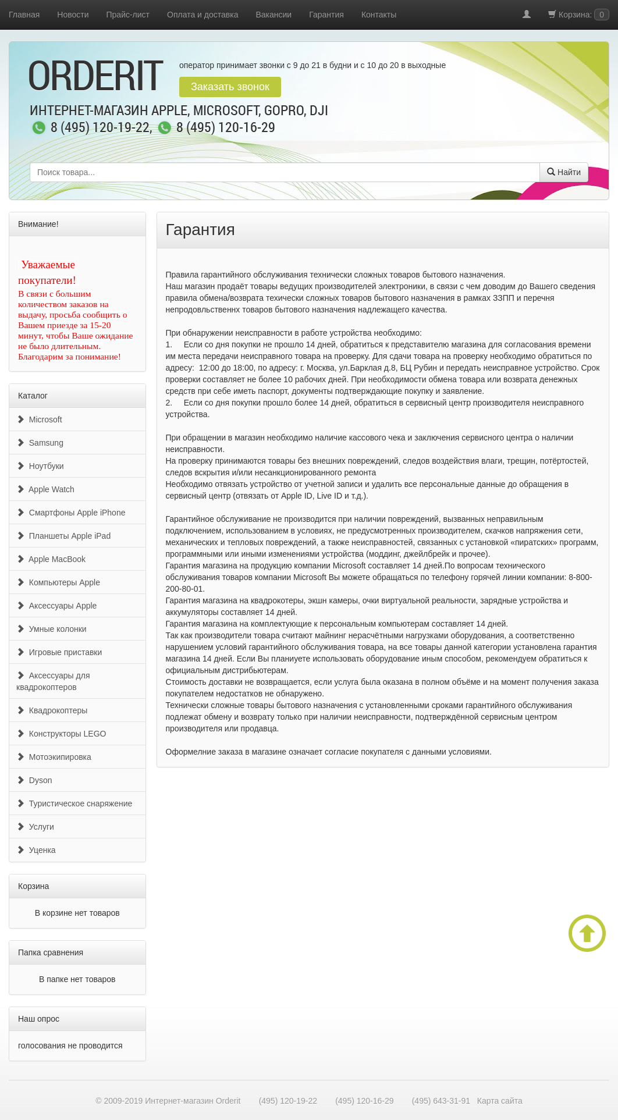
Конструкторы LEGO (61, 733)
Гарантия (326, 14)
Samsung (39, 442)
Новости (72, 14)
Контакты (378, 14)
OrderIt (94, 74)
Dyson (34, 780)
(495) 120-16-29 (364, 1100)
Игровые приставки (59, 652)
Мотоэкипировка (53, 757)
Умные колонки (51, 629)
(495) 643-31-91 (441, 1100)
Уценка (36, 850)
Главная (24, 14)
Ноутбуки (40, 466)
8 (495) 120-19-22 (100, 128)
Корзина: (578, 14)
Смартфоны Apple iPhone (70, 512)
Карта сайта (500, 1100)
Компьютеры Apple (58, 582)
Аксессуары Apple (56, 605)
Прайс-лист (128, 14)
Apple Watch (45, 489)
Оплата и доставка (202, 14)
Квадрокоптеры (51, 710)
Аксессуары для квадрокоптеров (53, 681)
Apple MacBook (51, 559)
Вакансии (273, 14)
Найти (564, 172)
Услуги (35, 826)
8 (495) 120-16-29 (225, 128)
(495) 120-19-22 (288, 1100)
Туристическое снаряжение (74, 803)
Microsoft (39, 419)
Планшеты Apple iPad (63, 536)
